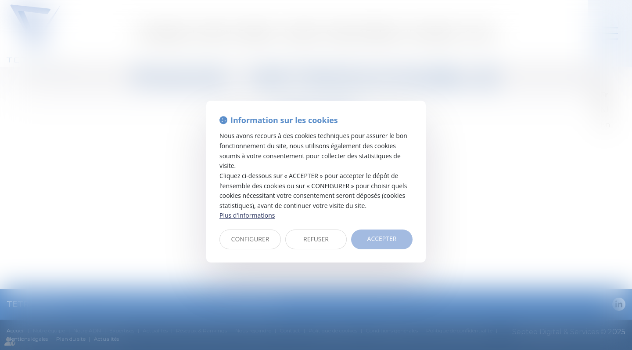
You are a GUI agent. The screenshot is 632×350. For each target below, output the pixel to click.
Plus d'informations (247, 215)
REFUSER (316, 239)
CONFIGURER (250, 239)
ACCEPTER (382, 238)
